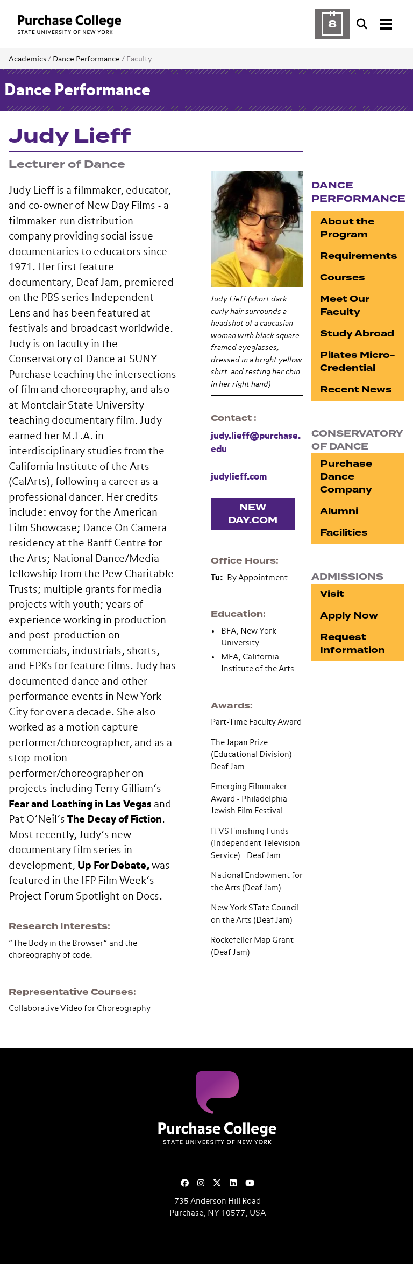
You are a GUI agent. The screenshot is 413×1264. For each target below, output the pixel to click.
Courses (342, 277)
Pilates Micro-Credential (357, 361)
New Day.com (252, 514)
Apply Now (349, 615)
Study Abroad (357, 333)
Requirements (358, 256)
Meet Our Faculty (344, 305)
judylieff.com (239, 477)
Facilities (344, 532)
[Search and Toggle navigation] (375, 24)
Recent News (356, 389)
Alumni (339, 511)
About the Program (347, 228)
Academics (27, 59)
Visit (332, 594)
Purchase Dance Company (346, 476)
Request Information (352, 643)
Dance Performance (86, 59)
